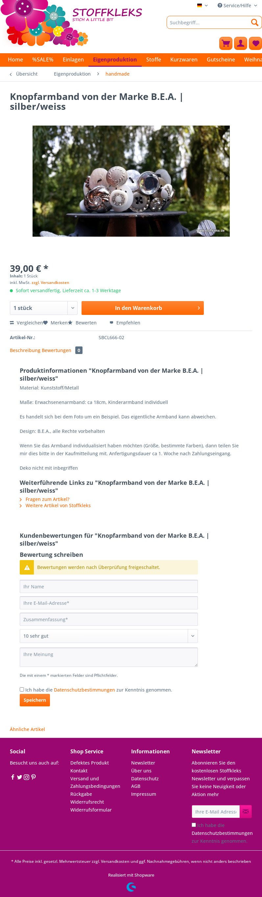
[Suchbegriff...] (214, 22)
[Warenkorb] (225, 43)
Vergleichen (26, 322)
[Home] (15, 59)
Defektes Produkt (89, 763)
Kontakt (78, 770)
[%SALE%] (43, 59)
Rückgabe (81, 794)
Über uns (141, 770)
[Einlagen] (73, 59)
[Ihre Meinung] (109, 657)
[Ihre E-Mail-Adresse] (109, 602)
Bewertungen (62, 350)
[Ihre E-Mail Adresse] (216, 811)
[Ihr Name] (109, 586)
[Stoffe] (154, 59)
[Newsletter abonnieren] (246, 811)
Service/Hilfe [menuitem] (235, 5)
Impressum (143, 794)
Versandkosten (115, 861)
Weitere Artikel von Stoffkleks (55, 505)
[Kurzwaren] (184, 59)
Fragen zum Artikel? (44, 499)
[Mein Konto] (240, 43)
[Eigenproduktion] (115, 60)
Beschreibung (25, 350)
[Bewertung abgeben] (109, 636)
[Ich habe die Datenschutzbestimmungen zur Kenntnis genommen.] (22, 689)
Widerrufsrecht (87, 802)
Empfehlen (124, 322)
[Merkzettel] (255, 43)
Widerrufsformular (91, 810)
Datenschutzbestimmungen (84, 690)
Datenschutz (145, 778)
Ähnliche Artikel (27, 729)
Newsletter (143, 763)
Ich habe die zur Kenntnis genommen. (98, 690)
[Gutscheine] (221, 59)
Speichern (35, 700)
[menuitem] (214, 25)
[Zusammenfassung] (109, 619)
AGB (135, 786)
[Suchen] (255, 22)
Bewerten (83, 322)
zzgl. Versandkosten (50, 282)
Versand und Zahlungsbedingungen (95, 782)
